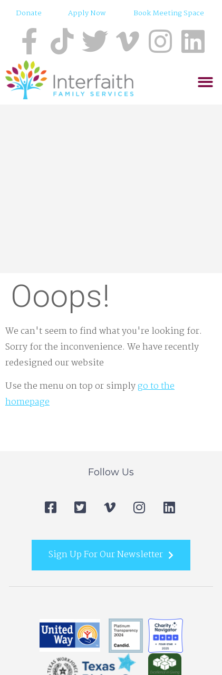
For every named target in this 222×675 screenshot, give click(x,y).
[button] (205, 82)
